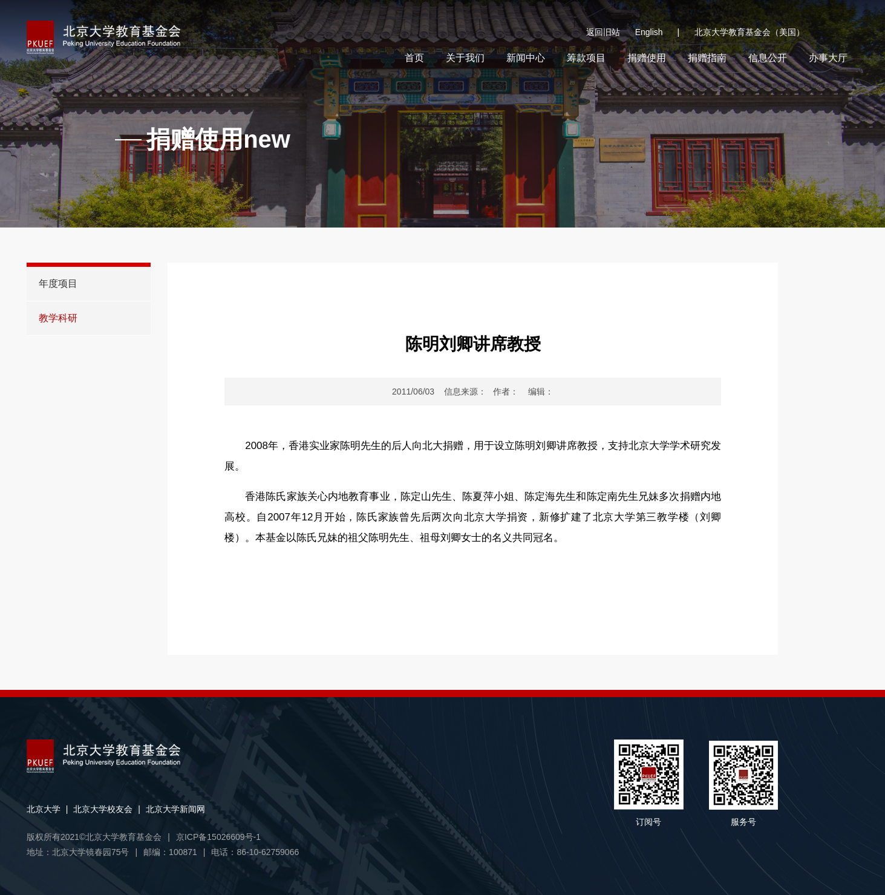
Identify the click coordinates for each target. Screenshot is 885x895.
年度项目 (58, 283)
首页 (414, 58)
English (657, 32)
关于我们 (465, 58)
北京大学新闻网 (175, 809)
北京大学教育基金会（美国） (749, 32)
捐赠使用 (646, 58)
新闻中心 (525, 58)
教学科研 (58, 318)
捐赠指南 (707, 58)
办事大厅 (828, 58)
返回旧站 (603, 32)
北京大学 (43, 809)
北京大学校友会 (102, 809)
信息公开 (767, 58)
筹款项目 (586, 58)
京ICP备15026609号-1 (218, 837)
